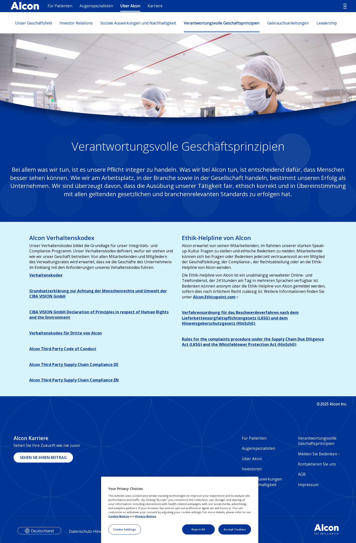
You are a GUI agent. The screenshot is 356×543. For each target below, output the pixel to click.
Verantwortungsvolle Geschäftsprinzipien (222, 23)
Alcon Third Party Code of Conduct (62, 348)
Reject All (198, 529)
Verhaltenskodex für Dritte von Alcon (65, 333)
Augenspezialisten (96, 5)
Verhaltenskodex (45, 275)
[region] (179, 510)
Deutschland (42, 531)
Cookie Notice (118, 516)
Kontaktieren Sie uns (317, 464)
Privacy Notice (145, 516)
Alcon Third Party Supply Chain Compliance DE (73, 364)
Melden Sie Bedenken (319, 454)
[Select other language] (345, 6)
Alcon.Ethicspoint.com (216, 297)
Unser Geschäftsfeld (33, 23)
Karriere (155, 5)
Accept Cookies (235, 529)
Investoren (252, 469)
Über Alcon (130, 5)
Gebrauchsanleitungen (288, 23)
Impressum (308, 484)
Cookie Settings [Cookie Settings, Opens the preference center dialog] (124, 529)
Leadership (327, 23)
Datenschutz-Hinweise (89, 531)
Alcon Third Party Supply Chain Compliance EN (74, 380)
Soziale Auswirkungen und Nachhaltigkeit (138, 23)
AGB (302, 474)
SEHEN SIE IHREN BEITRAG (43, 457)
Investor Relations (76, 23)
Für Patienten (60, 5)
